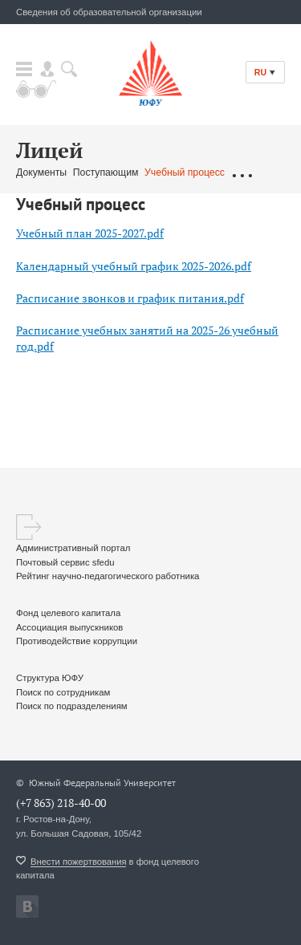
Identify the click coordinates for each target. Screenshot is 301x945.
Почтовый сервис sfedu (65, 562)
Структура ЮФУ (49, 678)
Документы (41, 172)
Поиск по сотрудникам (63, 692)
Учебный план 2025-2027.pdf (90, 233)
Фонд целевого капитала (68, 613)
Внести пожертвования (78, 861)
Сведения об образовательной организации (109, 12)
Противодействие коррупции (76, 641)
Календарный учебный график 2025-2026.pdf (133, 266)
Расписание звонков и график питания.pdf (130, 298)
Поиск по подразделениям (72, 706)
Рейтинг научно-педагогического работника (107, 576)
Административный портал (73, 548)
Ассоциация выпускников (69, 627)
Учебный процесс (184, 172)
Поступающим (106, 172)
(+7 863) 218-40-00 (61, 802)
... (241, 173)
